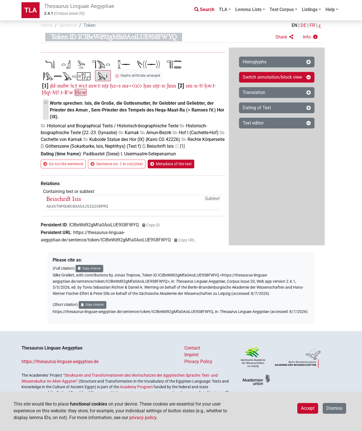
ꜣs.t (73, 85)
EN (294, 25)
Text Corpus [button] (282, 9)
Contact (192, 348)
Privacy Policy (198, 361)
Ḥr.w (80, 92)
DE (303, 25)
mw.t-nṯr (99, 85)
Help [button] (330, 9)
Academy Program (136, 387)
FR (312, 25)
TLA (30, 10)
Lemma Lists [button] (248, 9)
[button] (284, 37)
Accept (307, 408)
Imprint (191, 354)
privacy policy (142, 417)
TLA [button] (223, 9)
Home (47, 25)
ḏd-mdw (59, 85)
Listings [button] (310, 9)
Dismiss (334, 408)
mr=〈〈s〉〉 (132, 85)
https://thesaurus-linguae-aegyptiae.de (59, 361)
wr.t (82, 85)
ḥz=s (115, 85)
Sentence (68, 25)
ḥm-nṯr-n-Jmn (159, 85)
